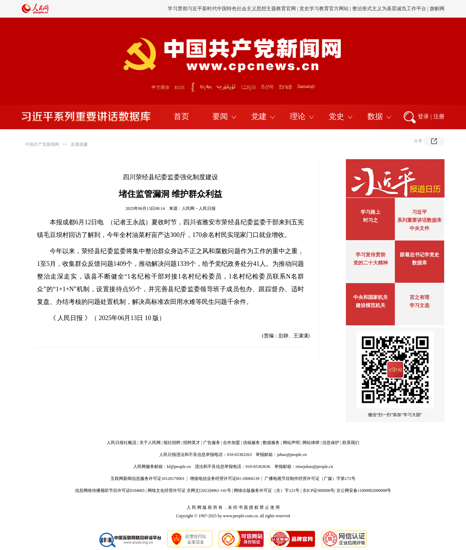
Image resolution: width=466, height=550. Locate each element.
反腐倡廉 (79, 144)
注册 (439, 116)
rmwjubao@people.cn (314, 466)
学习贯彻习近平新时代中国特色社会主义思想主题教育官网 (232, 8)
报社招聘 (171, 442)
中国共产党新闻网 (42, 144)
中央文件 (419, 228)
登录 (423, 116)
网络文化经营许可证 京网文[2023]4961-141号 (189, 490)
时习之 (370, 220)
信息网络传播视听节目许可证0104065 (110, 490)
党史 (336, 116)
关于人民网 (150, 442)
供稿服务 (251, 442)
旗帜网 (437, 8)
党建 (259, 116)
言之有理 (419, 297)
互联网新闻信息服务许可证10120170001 (148, 478)
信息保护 (330, 442)
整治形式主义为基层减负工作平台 (389, 8)
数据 (375, 116)
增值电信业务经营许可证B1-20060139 (225, 478)
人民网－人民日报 (199, 208)
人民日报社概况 (121, 442)
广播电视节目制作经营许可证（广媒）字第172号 (310, 478)
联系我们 (350, 442)
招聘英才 (191, 442)
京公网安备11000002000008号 (363, 490)
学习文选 (419, 305)
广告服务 (211, 442)
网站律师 (311, 442)
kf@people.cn (179, 466)
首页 (181, 116)
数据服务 (271, 442)
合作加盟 (231, 442)
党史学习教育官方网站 (324, 8)
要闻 (220, 116)
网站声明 (291, 442)
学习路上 (370, 212)
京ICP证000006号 (319, 490)
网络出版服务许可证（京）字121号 (266, 490)
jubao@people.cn (291, 454)
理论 (297, 116)
